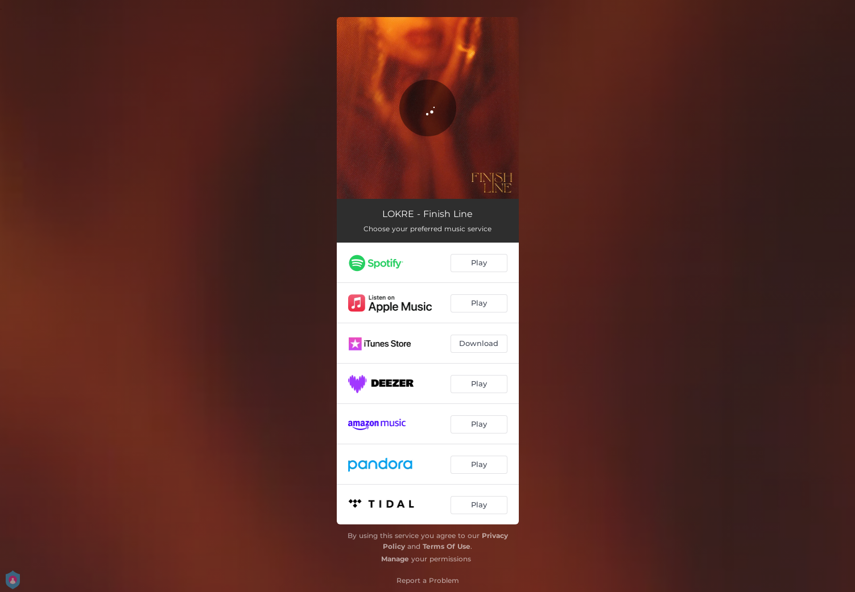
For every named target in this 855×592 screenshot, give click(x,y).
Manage (395, 559)
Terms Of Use (446, 546)
